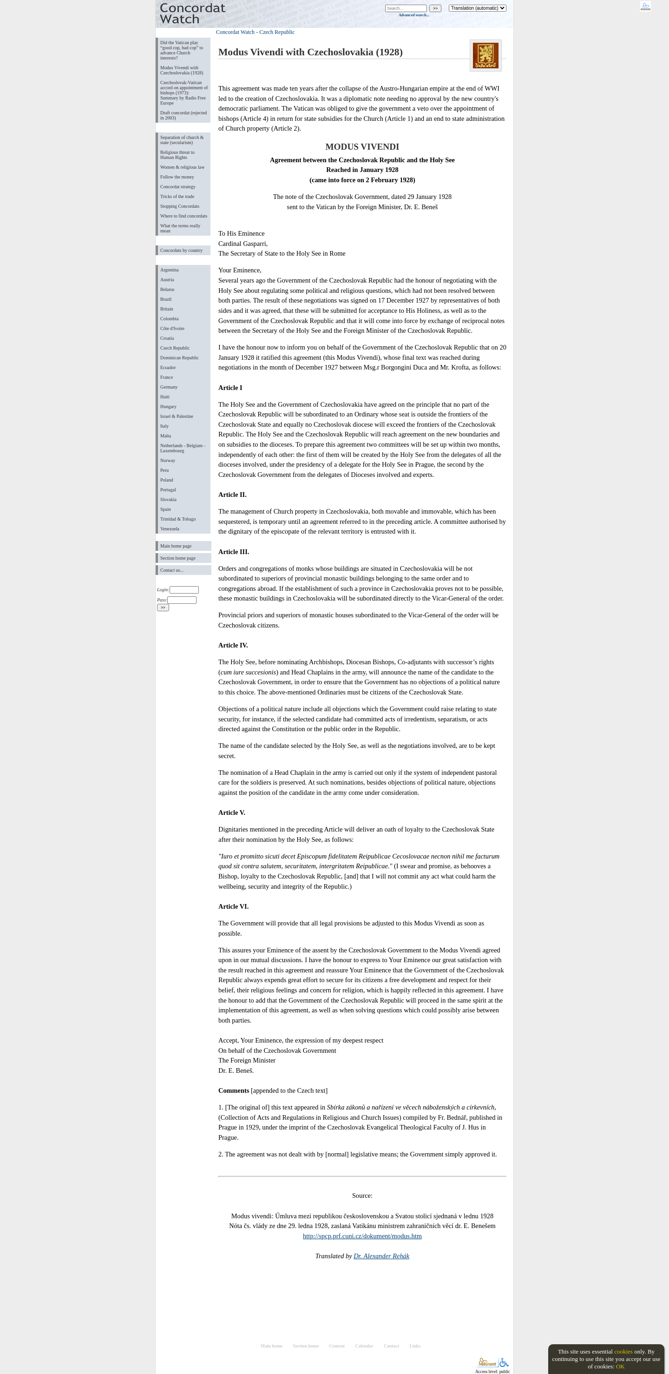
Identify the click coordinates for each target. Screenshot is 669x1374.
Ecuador (168, 367)
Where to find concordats (183, 215)
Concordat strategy (178, 186)
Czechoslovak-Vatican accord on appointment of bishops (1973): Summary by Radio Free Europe (184, 93)
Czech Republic (175, 347)
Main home (271, 1345)
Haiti (165, 396)
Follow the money (177, 176)
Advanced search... (414, 15)
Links (414, 1345)
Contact (391, 1345)
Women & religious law (182, 167)
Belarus (167, 289)
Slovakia (168, 499)
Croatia (167, 338)
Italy (164, 426)
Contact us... (172, 570)
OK (620, 1366)
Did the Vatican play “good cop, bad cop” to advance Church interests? (181, 50)
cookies (623, 1351)
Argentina (169, 269)
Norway (167, 460)
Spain (165, 509)
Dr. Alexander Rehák (381, 1256)
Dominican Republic (179, 357)
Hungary (168, 406)
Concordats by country (181, 250)
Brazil (165, 299)
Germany (168, 387)
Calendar (364, 1345)
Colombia (169, 318)
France (166, 377)
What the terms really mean (180, 228)
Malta (165, 435)
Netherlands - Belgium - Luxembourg (182, 448)
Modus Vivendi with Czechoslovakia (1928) (181, 70)
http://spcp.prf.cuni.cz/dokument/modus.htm (362, 1236)
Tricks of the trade (177, 196)
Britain (166, 308)
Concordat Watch (235, 32)
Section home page (178, 558)
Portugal (168, 489)
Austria (167, 279)
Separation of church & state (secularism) (181, 140)
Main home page (175, 545)
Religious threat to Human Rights (177, 155)
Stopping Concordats (179, 206)
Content (337, 1345)
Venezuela (169, 528)
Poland (166, 479)
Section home (306, 1345)
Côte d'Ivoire (172, 328)
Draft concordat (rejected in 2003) (183, 115)
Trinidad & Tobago (178, 519)
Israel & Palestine (176, 416)
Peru (164, 470)
